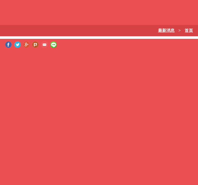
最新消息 (166, 30)
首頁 (189, 30)
